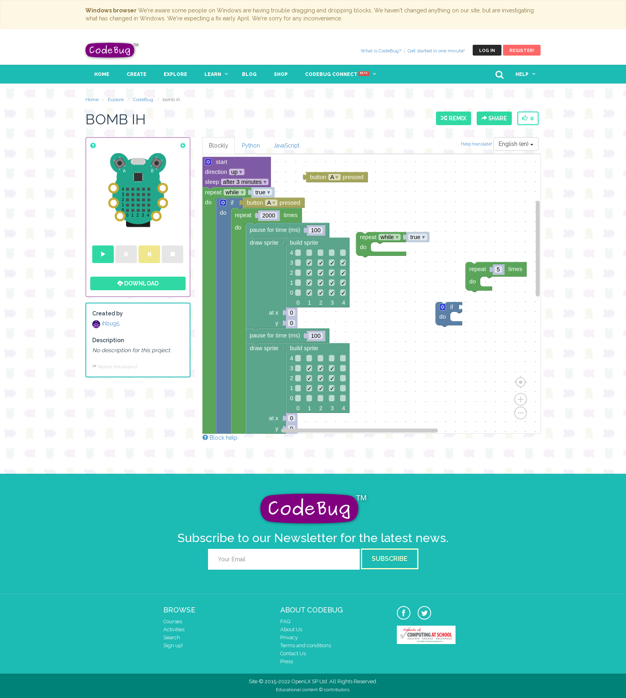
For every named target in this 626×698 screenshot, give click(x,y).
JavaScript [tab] (286, 145)
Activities (173, 629)
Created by (107, 313)
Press (286, 661)
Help (522, 74)
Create (137, 74)
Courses (172, 621)
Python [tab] (251, 145)
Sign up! (173, 645)
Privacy (289, 637)
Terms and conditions (305, 645)
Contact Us (293, 653)
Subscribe (390, 558)
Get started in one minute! (436, 51)
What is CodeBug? (381, 51)
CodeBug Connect (337, 74)
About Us (291, 629)
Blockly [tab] (218, 145)
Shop (281, 74)
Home (101, 74)
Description (108, 340)
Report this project (114, 366)
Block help (220, 438)
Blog (249, 74)
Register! (521, 50)
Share (494, 118)
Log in (487, 50)
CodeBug (112, 50)
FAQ (285, 621)
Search (171, 637)
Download (137, 283)
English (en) (516, 144)
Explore (175, 74)
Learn (212, 74)
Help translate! (477, 144)
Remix (453, 118)
